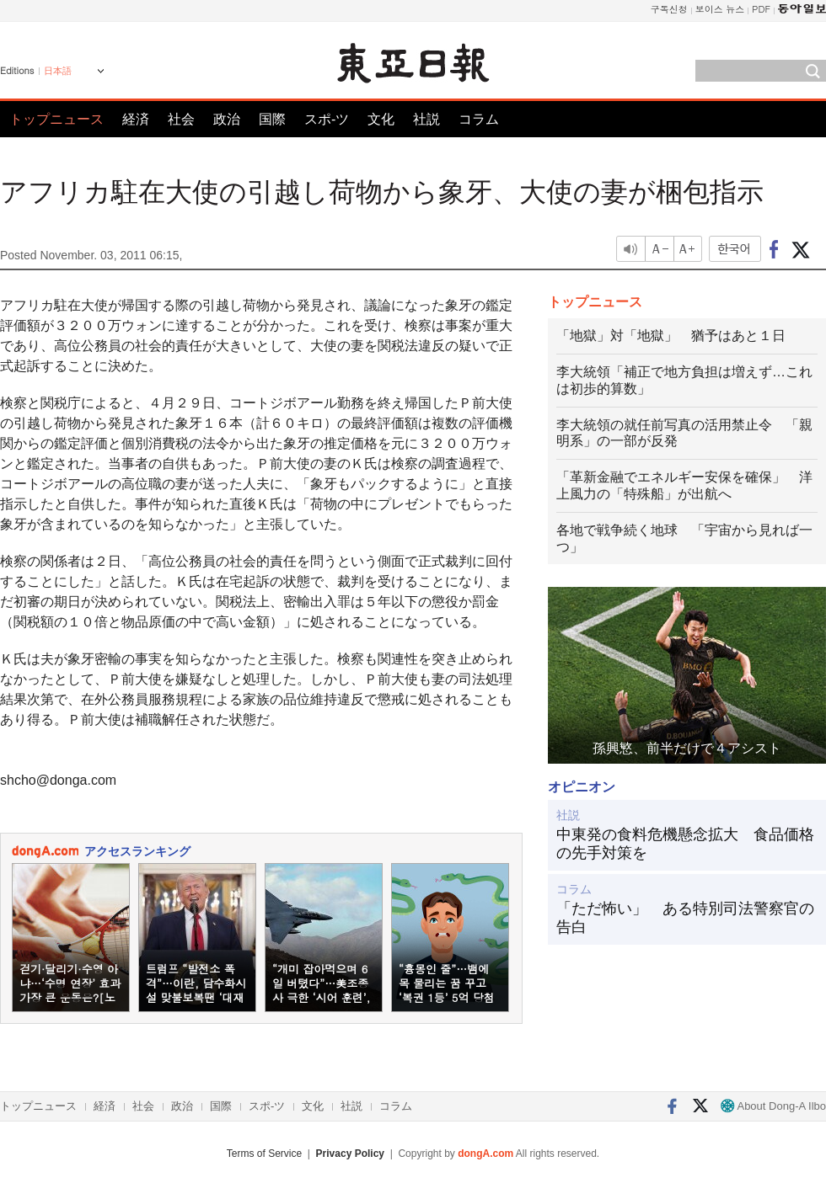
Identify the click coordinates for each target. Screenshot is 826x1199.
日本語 (58, 71)
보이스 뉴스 (720, 9)
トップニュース (56, 119)
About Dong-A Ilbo (773, 1106)
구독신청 (669, 9)
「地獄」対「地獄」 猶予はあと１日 (671, 335)
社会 (181, 119)
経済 (135, 119)
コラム (479, 119)
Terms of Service (264, 1153)
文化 (380, 119)
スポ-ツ (326, 119)
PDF (761, 9)
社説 (426, 119)
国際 (272, 119)
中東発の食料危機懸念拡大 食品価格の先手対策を (685, 843)
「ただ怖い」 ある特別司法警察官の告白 (685, 917)
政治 (226, 119)
